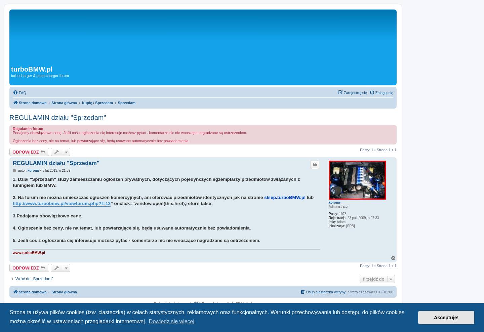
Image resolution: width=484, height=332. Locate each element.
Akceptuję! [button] (446, 317)
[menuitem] (19, 93)
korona (334, 202)
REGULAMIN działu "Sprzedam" (57, 117)
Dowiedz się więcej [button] (171, 321)
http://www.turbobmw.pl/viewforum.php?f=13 (62, 203)
